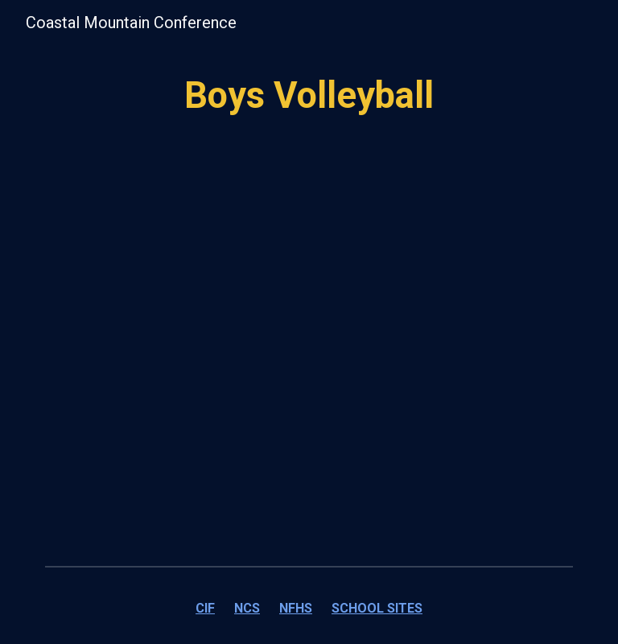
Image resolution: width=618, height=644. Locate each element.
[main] (308, 96)
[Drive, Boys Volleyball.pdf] (308, 376)
